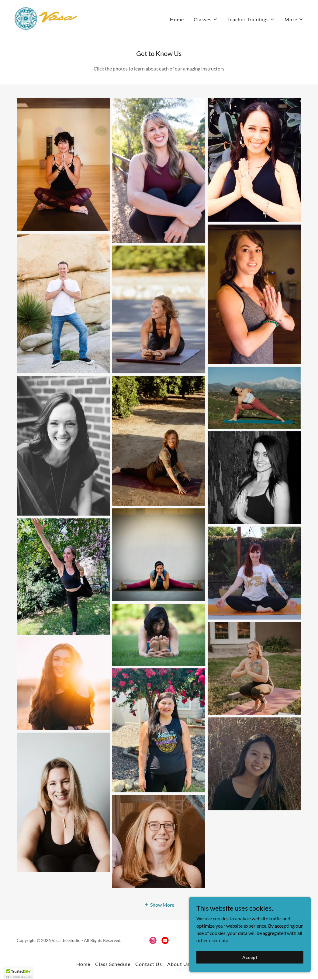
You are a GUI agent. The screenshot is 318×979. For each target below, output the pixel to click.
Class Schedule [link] (112, 964)
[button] (206, 19)
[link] (46, 18)
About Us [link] (178, 964)
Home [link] (177, 19)
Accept (249, 957)
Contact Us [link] (148, 964)
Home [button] (83, 964)
